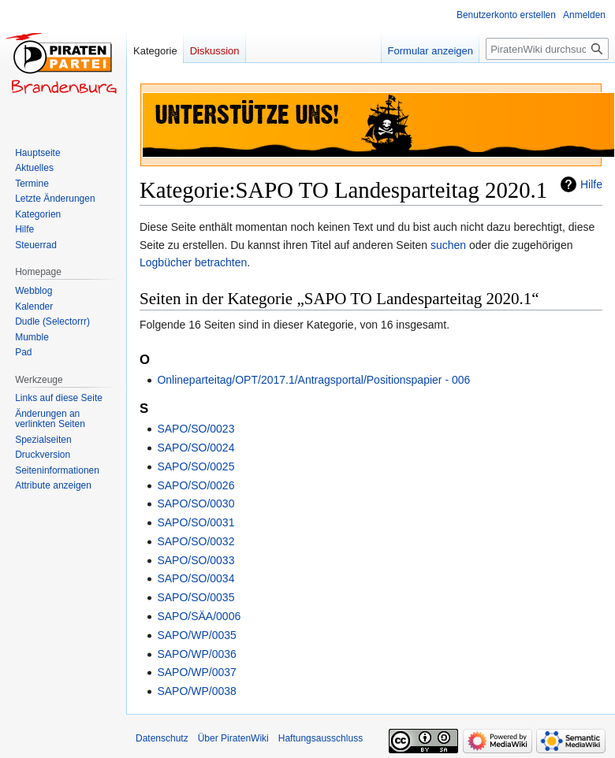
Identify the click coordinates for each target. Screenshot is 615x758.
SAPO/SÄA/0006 (198, 616)
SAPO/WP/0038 (196, 691)
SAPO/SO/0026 (195, 485)
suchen (448, 245)
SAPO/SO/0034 (195, 578)
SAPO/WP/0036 (196, 654)
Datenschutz (162, 738)
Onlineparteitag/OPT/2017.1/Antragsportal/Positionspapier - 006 (313, 379)
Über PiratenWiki (233, 738)
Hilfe (591, 184)
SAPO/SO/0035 (195, 597)
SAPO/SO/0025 (195, 466)
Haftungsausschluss (320, 738)
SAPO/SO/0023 (195, 428)
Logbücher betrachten (193, 262)
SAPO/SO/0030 (195, 503)
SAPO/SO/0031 (195, 522)
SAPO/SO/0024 (195, 447)
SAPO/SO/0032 (195, 541)
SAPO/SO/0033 (195, 560)
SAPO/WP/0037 (196, 672)
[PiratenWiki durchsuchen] (547, 49)
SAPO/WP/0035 (196, 635)
